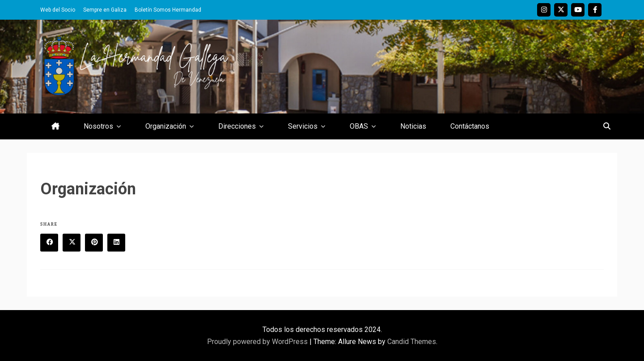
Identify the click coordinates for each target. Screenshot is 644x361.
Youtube (578, 10)
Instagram (544, 10)
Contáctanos (469, 126)
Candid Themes (411, 341)
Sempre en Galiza (105, 10)
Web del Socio (57, 10)
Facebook (595, 10)
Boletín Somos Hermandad (168, 10)
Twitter (561, 10)
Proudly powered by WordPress (258, 341)
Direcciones (237, 126)
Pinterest (97, 243)
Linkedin (119, 243)
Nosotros (98, 126)
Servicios (303, 126)
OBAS (359, 126)
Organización (165, 126)
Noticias (413, 126)
